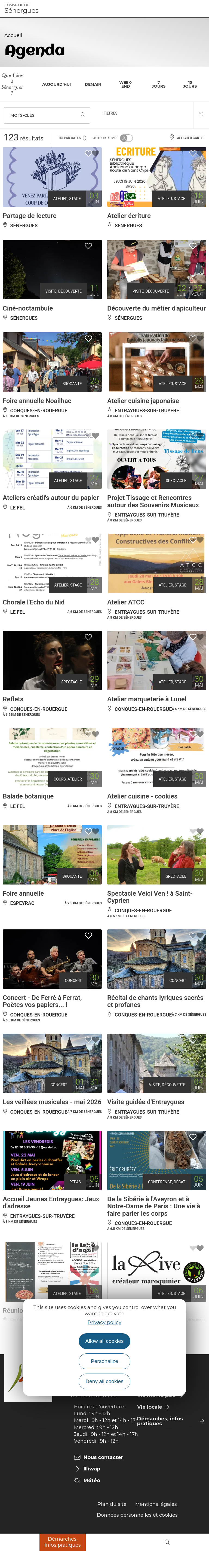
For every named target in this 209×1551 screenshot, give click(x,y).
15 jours (190, 84)
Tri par (72, 137)
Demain (93, 84)
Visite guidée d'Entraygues (145, 1102)
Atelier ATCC (126, 602)
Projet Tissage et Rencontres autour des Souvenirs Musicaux (153, 501)
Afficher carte (186, 138)
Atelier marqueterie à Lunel (146, 699)
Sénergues (21, 8)
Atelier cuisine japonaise (143, 401)
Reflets (13, 699)
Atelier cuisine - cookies (142, 796)
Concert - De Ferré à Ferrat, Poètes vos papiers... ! (42, 1001)
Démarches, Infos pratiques (63, 1542)
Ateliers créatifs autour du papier (51, 498)
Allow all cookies (104, 1341)
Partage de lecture (30, 216)
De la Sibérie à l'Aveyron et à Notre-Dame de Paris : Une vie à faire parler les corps (153, 1206)
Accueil (13, 35)
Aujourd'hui (56, 84)
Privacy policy (104, 1322)
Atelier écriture (129, 216)
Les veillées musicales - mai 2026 (52, 1102)
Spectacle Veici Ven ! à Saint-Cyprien (150, 897)
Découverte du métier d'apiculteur (156, 308)
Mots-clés (22, 115)
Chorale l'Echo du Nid (33, 602)
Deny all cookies (104, 1381)
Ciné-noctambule (28, 308)
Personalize (104, 1361)
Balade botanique (28, 796)
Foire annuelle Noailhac (37, 401)
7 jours (159, 84)
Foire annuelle (23, 893)
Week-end (126, 84)
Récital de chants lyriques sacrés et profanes (155, 1001)
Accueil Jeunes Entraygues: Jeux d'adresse (51, 1202)
